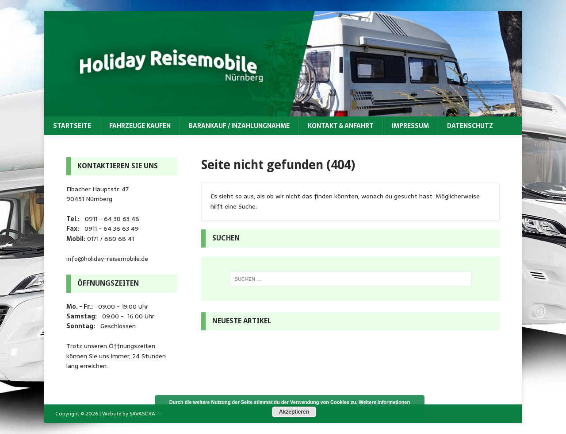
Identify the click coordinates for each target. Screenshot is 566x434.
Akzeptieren (294, 412)
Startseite (72, 126)
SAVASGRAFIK (146, 413)
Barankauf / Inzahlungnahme (239, 126)
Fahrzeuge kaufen (140, 126)
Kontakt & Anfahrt (341, 126)
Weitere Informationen (384, 402)
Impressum (410, 126)
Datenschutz (470, 126)
